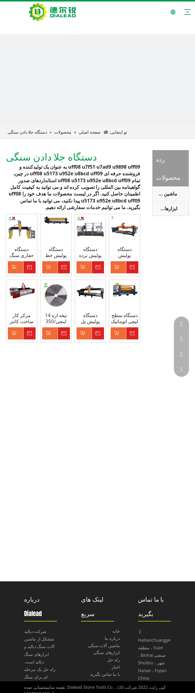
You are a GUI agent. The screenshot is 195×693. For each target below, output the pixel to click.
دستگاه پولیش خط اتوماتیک (56, 252)
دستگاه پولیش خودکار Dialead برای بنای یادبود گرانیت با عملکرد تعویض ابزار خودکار (124, 252)
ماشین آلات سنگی (104, 645)
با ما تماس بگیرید (105, 674)
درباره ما (112, 638)
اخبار (116, 667)
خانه (116, 631)
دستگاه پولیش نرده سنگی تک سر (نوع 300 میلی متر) (90, 252)
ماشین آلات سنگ (165, 193)
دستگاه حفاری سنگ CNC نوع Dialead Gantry (22, 252)
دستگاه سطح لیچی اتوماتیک (124, 318)
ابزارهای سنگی (165, 208)
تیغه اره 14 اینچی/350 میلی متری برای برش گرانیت (56, 318)
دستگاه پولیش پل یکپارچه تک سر (90, 318)
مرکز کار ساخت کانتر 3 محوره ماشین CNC (22, 318)
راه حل (113, 660)
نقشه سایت (56, 687)
